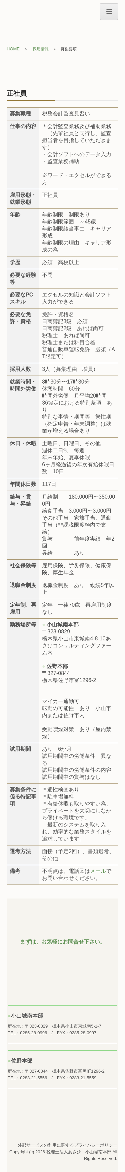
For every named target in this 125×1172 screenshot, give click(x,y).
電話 (74, 871)
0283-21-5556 (33, 1077)
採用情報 (41, 49)
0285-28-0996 (33, 1032)
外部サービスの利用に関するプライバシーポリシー (67, 1145)
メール (98, 871)
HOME (13, 48)
